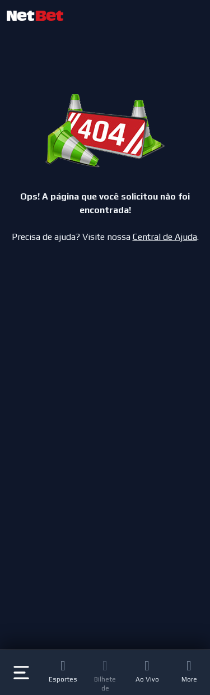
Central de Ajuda (165, 236)
